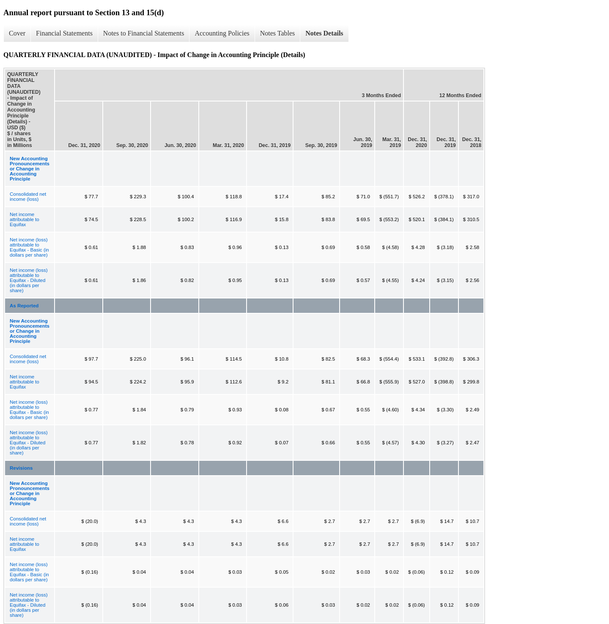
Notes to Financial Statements (143, 33)
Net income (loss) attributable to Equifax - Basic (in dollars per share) (29, 247)
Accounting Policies (222, 33)
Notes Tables (277, 33)
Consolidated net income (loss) (28, 197)
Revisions (21, 468)
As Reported (24, 305)
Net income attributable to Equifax (24, 219)
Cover (17, 33)
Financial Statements (64, 33)
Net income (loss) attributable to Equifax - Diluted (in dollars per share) (28, 280)
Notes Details (324, 33)
